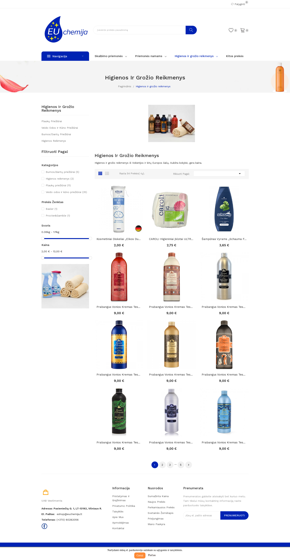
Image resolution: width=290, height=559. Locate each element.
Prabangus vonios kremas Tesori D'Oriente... (171, 307)
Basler (51, 208)
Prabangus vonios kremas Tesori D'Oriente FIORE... (119, 307)
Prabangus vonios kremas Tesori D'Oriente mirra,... (171, 442)
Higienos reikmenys (53, 140)
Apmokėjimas (120, 522)
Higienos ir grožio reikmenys (57, 109)
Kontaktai (118, 528)
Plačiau (152, 555)
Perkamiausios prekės (161, 507)
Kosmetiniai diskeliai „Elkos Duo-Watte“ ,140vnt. (119, 239)
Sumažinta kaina (158, 496)
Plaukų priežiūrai (51, 121)
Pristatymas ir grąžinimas (121, 498)
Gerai (140, 555)
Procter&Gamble (58, 215)
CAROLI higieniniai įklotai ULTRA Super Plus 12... (171, 239)
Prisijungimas (156, 518)
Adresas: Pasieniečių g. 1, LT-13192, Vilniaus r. (71, 508)
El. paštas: (48, 514)
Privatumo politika (123, 505)
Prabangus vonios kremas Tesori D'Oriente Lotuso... (224, 374)
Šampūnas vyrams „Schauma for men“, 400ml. (224, 239)
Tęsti (188, 465)
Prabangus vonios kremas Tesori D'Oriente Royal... (171, 374)
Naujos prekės (156, 501)
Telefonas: (48, 519)
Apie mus (118, 517)
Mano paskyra (156, 524)
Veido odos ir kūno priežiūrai (59, 127)
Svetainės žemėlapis (160, 512)
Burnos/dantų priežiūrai (56, 134)
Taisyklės (117, 511)
